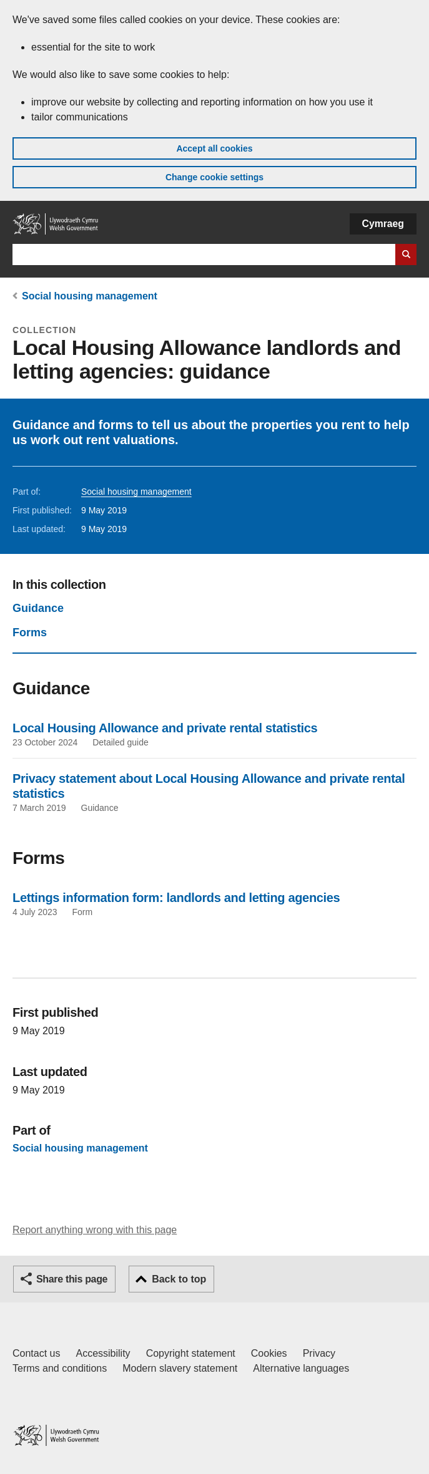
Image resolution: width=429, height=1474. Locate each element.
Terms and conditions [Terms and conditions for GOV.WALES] (59, 1368)
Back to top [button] (179, 1279)
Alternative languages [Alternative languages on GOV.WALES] (301, 1368)
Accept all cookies (214, 148)
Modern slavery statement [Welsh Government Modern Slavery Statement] (179, 1368)
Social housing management (89, 296)
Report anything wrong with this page (94, 1229)
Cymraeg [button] (383, 223)
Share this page (71, 1279)
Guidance (38, 608)
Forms (29, 632)
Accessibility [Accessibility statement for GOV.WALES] (103, 1353)
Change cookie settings (214, 177)
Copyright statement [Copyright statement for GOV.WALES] (190, 1353)
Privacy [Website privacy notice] (319, 1353)
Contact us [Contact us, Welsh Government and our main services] (36, 1353)
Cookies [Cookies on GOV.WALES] (269, 1353)
